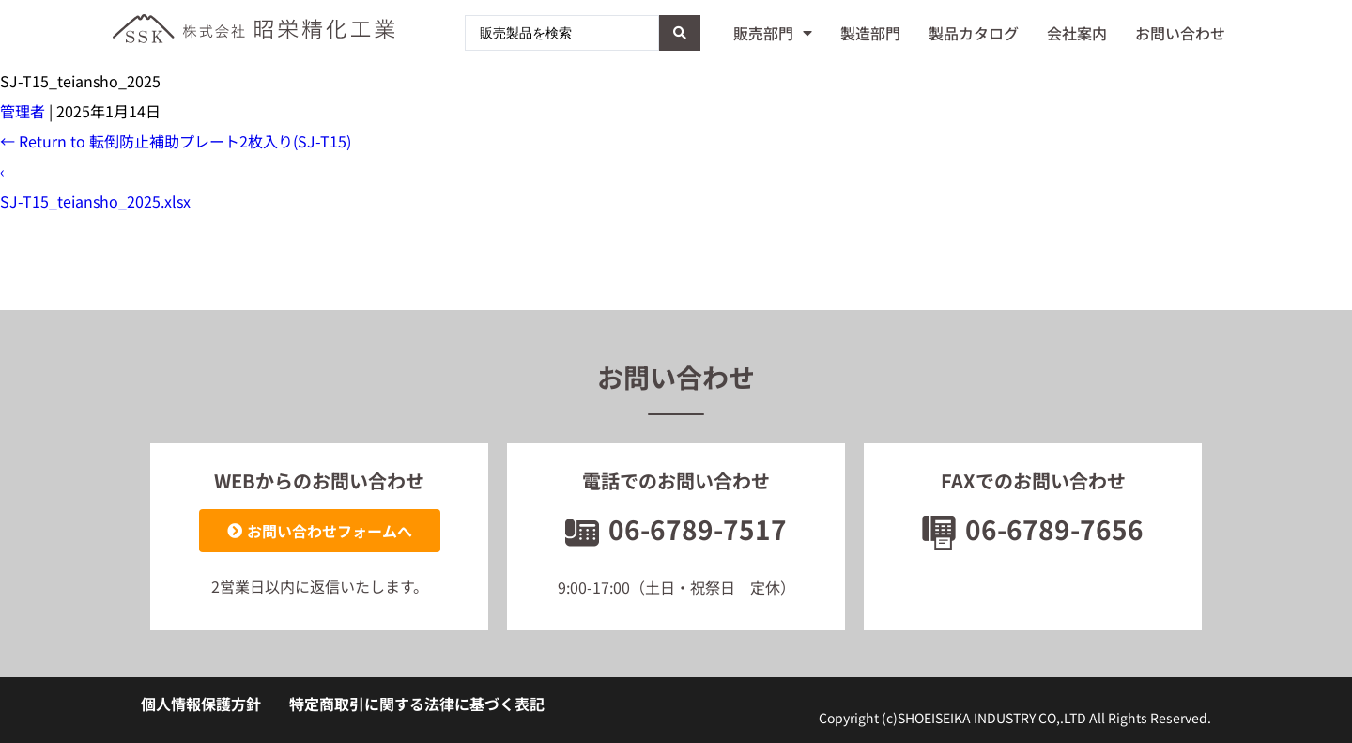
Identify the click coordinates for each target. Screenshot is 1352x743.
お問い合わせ (1180, 33)
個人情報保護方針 (201, 703)
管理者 (22, 111)
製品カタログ (974, 33)
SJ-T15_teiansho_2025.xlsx (95, 201)
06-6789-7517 (676, 529)
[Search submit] (679, 33)
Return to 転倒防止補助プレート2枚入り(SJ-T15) (175, 141)
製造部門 (870, 33)
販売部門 (772, 33)
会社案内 (1077, 33)
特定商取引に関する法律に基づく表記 (417, 703)
